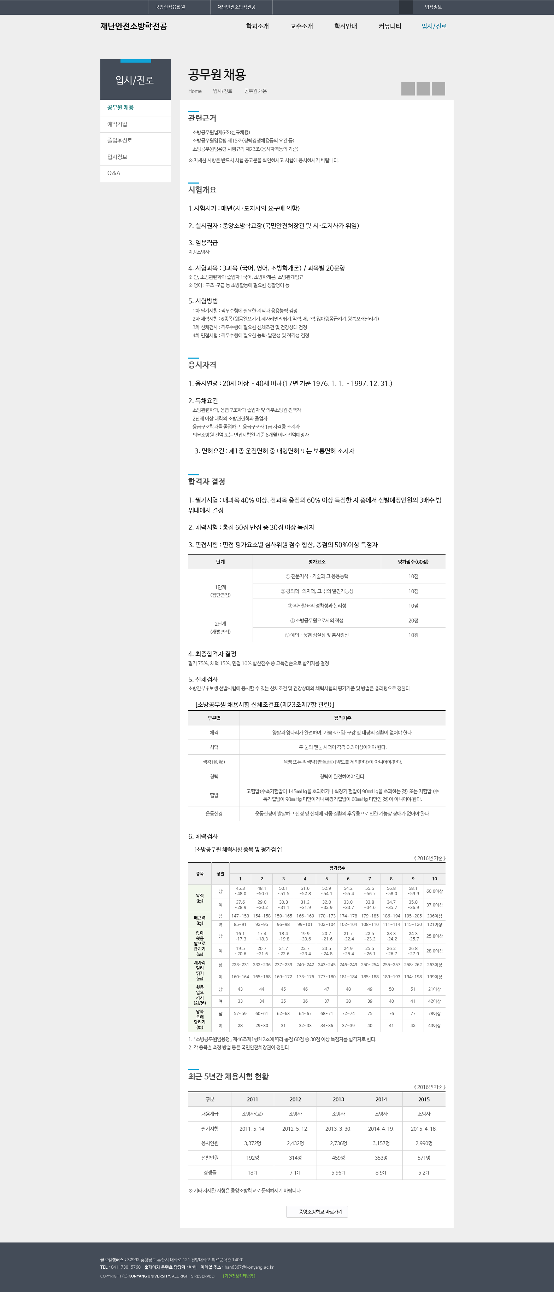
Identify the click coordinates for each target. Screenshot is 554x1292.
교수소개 (301, 26)
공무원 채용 (120, 107)
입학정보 (433, 7)
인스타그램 (423, 88)
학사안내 (346, 26)
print (438, 88)
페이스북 (408, 88)
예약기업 (117, 124)
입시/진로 (434, 26)
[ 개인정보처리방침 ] (239, 1276)
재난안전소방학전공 (237, 7)
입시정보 (117, 157)
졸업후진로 (119, 140)
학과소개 (257, 26)
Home (195, 91)
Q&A (113, 173)
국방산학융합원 (170, 7)
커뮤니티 (390, 26)
